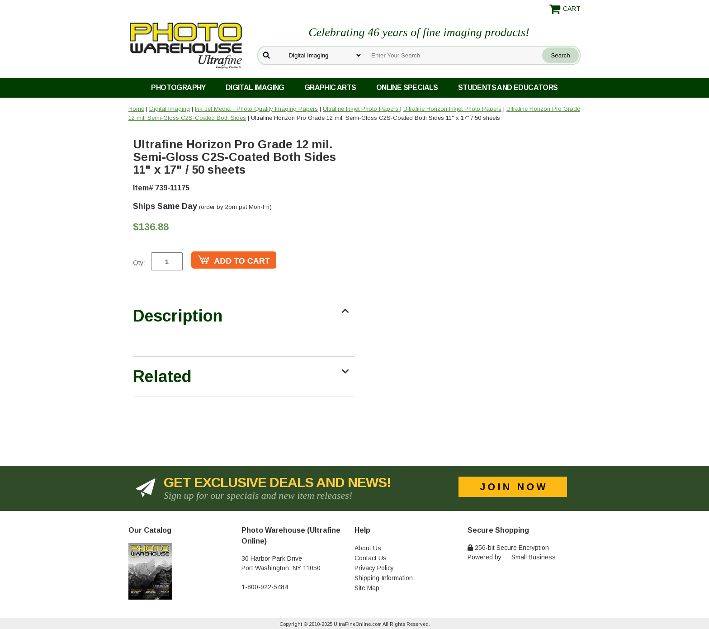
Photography (178, 87)
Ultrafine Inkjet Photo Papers (361, 108)
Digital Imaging (255, 87)
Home (136, 108)
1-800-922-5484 (264, 587)
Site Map (366, 587)
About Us (367, 548)
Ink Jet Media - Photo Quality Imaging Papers (256, 108)
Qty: (139, 262)
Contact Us (370, 558)
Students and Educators (508, 87)
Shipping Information (383, 578)
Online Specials (407, 87)
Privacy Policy (374, 568)
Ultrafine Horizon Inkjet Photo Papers (452, 108)
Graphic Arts (330, 87)
